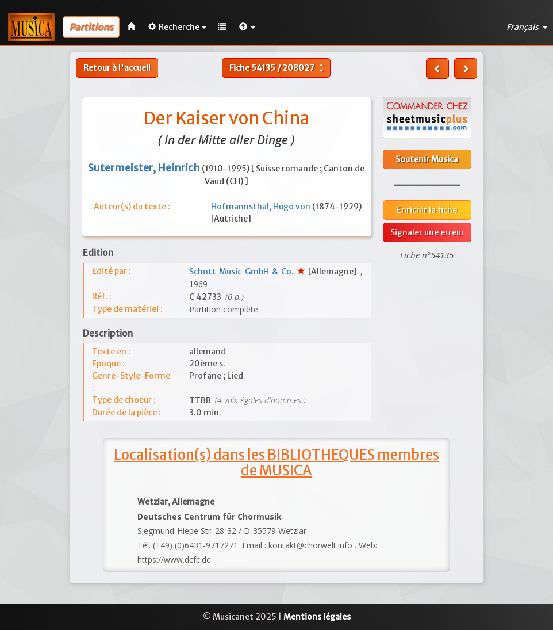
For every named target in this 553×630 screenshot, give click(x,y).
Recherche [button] (177, 27)
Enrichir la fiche (427, 210)
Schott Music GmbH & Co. (243, 271)
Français (526, 27)
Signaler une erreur (427, 232)
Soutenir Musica (426, 159)
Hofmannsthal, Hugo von (262, 206)
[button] (247, 27)
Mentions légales (317, 617)
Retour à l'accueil (117, 68)
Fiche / (278, 68)
